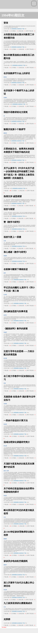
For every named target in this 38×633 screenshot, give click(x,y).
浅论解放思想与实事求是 (16, 311)
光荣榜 (7, 619)
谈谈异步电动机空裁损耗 (16, 561)
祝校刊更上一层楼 (12, 237)
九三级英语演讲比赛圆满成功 (18, 603)
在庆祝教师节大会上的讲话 (17, 73)
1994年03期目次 (12, 15)
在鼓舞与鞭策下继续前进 (16, 269)
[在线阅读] (19, 28)
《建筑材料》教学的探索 (16, 328)
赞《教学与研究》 (12, 222)
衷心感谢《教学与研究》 (16, 252)
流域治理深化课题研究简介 (17, 442)
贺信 (6, 23)
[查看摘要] (13, 28)
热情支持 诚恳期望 (13, 196)
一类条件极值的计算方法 (16, 420)
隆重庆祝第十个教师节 (14, 129)
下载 (23, 28)
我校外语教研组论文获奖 (16, 112)
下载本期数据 (3, 627)
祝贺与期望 (9, 209)
